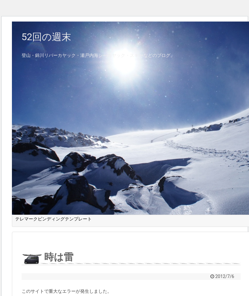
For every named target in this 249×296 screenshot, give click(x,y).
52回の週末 (47, 36)
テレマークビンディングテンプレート (53, 218)
